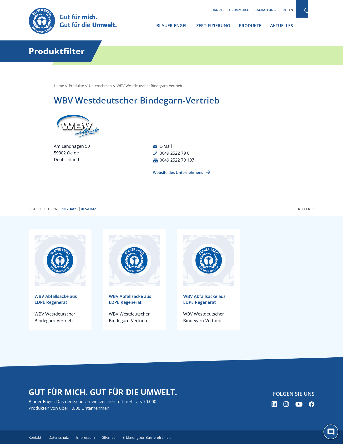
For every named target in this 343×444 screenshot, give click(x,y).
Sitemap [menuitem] (109, 436)
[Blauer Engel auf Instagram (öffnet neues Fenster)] (286, 403)
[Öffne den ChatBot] (330, 431)
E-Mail (166, 146)
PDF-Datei (69, 208)
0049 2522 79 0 (174, 153)
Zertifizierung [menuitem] (213, 25)
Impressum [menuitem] (86, 436)
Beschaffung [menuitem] (264, 10)
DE (284, 10)
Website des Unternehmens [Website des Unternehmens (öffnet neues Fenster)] (178, 172)
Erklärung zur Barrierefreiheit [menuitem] (148, 436)
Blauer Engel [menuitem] (171, 25)
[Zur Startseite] (77, 21)
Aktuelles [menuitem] (281, 25)
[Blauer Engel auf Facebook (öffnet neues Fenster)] (311, 403)
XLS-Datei (89, 208)
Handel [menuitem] (218, 10)
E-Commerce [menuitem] (239, 10)
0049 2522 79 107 (177, 159)
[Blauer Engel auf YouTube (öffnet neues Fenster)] (299, 403)
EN (291, 10)
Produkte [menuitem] (250, 25)
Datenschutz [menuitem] (59, 436)
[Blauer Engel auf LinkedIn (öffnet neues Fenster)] (274, 403)
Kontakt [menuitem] (35, 436)
